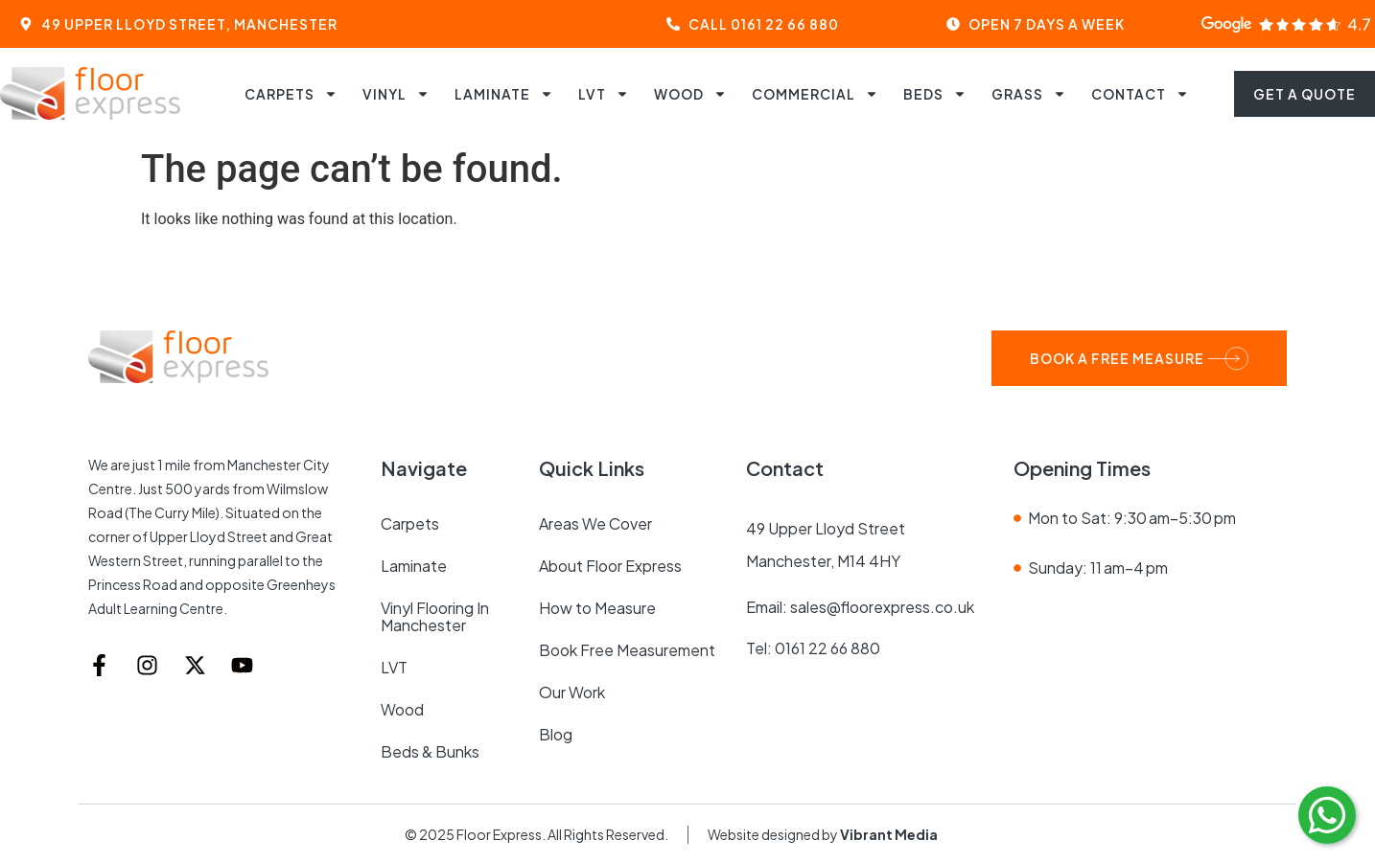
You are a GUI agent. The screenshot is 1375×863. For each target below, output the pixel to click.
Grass (1028, 94)
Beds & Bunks (430, 751)
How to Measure (597, 608)
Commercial (815, 94)
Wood (690, 94)
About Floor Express (610, 566)
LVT (603, 94)
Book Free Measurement (627, 650)
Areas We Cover (595, 523)
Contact (1140, 94)
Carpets (291, 94)
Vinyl (396, 94)
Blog (555, 734)
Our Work (572, 692)
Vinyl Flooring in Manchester (435, 616)
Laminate (503, 94)
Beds (935, 94)
